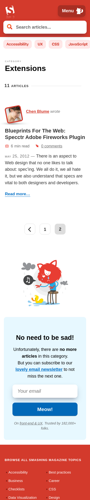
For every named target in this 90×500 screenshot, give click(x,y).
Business (15, 480)
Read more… (17, 194)
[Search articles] (44, 27)
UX (40, 44)
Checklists (16, 489)
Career (54, 480)
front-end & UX (31, 423)
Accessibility (17, 44)
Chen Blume (37, 111)
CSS (55, 44)
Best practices (60, 472)
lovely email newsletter (38, 369)
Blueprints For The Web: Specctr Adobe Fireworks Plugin (45, 134)
